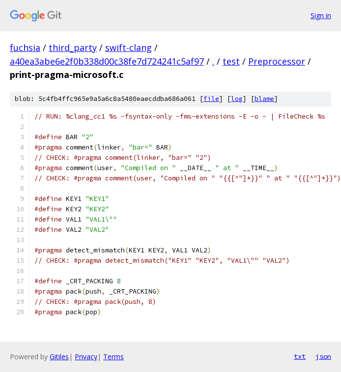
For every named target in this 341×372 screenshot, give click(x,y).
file (211, 99)
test (231, 61)
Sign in (321, 15)
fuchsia (25, 47)
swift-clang (128, 47)
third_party (73, 47)
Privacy (86, 356)
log (237, 99)
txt (300, 356)
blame (264, 99)
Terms (113, 356)
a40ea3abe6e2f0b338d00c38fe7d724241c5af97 (107, 61)
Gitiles (59, 356)
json (323, 356)
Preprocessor (276, 61)
